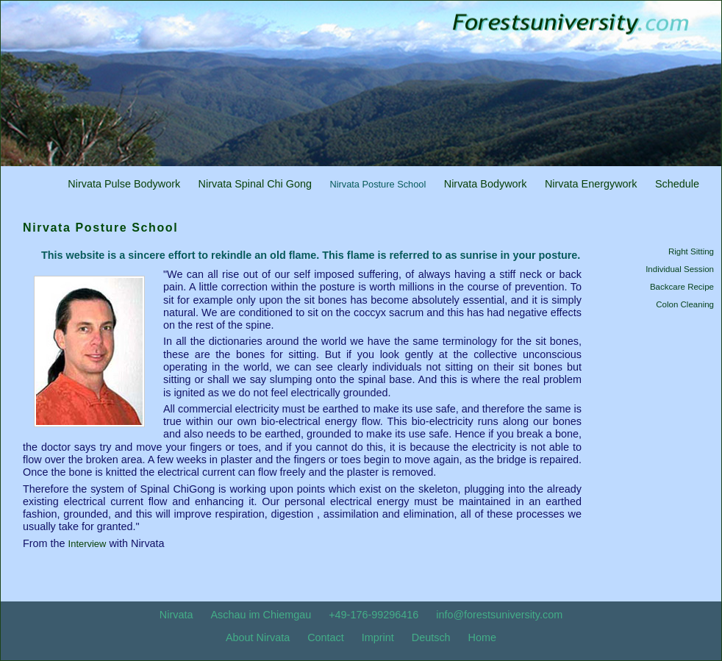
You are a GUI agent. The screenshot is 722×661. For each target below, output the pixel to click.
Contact (325, 637)
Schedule (677, 184)
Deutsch (431, 637)
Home (482, 637)
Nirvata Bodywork (485, 184)
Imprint (378, 637)
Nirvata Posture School (377, 184)
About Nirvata (258, 637)
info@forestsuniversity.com (499, 615)
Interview (87, 543)
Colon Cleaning (685, 304)
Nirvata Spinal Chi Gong (255, 184)
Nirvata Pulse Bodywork (124, 184)
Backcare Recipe (682, 286)
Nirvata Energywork (591, 184)
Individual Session (680, 269)
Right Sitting (691, 251)
